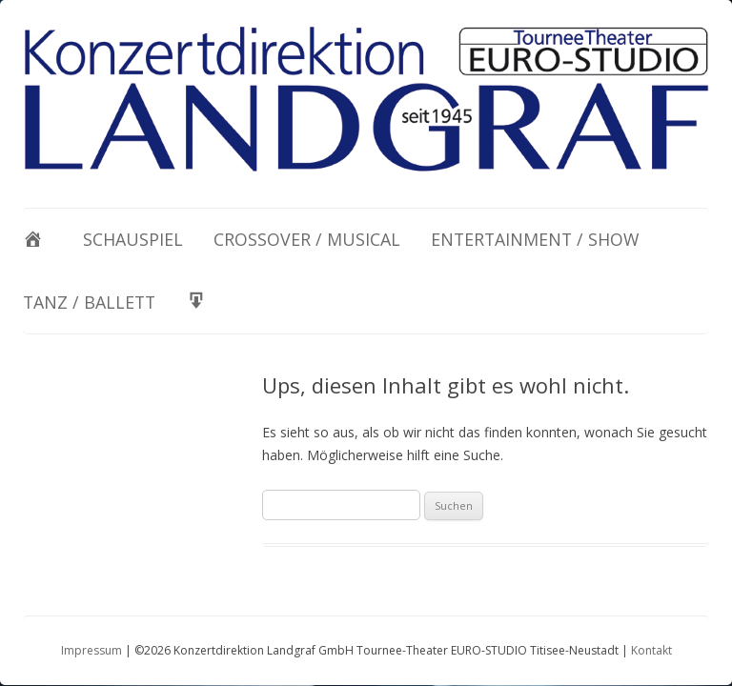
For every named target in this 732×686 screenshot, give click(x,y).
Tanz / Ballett (89, 302)
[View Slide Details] (366, 99)
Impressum (91, 650)
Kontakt (651, 650)
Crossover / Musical (307, 239)
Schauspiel (133, 239)
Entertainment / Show (535, 239)
